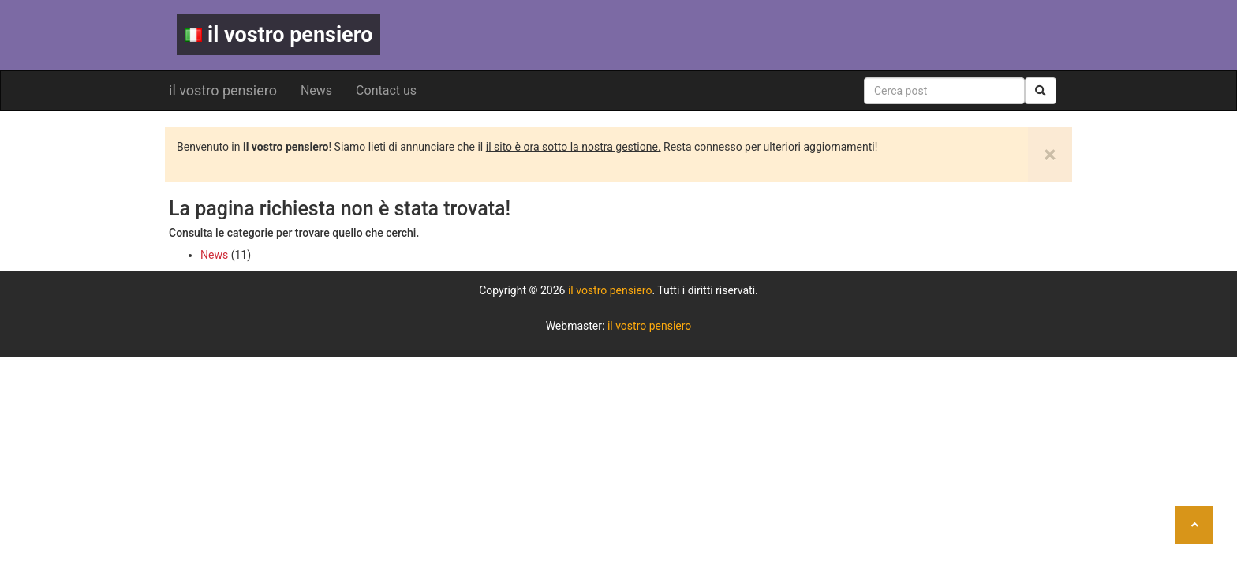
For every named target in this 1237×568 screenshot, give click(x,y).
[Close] (1050, 154)
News (316, 90)
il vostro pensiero (278, 34)
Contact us (386, 90)
